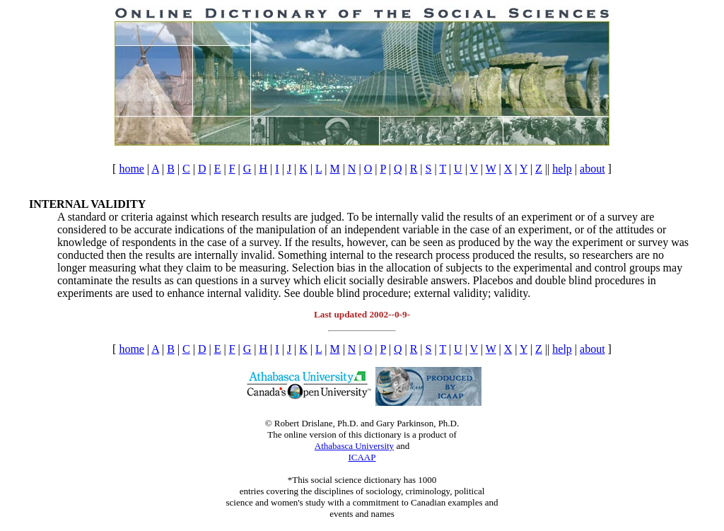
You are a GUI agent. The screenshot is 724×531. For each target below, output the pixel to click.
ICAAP (361, 457)
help (562, 169)
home (131, 169)
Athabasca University (354, 445)
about (592, 169)
